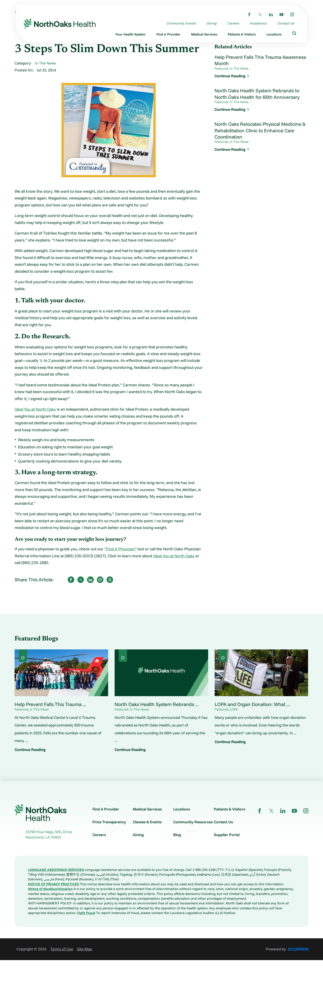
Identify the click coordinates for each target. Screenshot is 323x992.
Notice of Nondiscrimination (50, 889)
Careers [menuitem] (233, 23)
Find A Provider (105, 809)
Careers (99, 835)
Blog (177, 835)
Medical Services (147, 809)
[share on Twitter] (80, 579)
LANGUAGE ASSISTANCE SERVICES (56, 870)
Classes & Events (147, 822)
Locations (181, 809)
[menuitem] (130, 35)
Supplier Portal (227, 835)
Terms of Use (61, 949)
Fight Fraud (86, 913)
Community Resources (193, 822)
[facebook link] (249, 14)
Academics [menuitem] (258, 23)
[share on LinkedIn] (90, 579)
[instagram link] (292, 14)
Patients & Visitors (229, 809)
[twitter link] (260, 14)
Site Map (84, 949)
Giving (138, 835)
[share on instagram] (100, 579)
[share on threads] (110, 579)
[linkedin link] (271, 14)
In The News (45, 63)
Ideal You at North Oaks (35, 409)
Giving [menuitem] (211, 23)
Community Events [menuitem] (181, 23)
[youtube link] (281, 14)
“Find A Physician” (120, 548)
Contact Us (223, 822)
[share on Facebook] (71, 579)
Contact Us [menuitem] (285, 23)
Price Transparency (109, 822)
